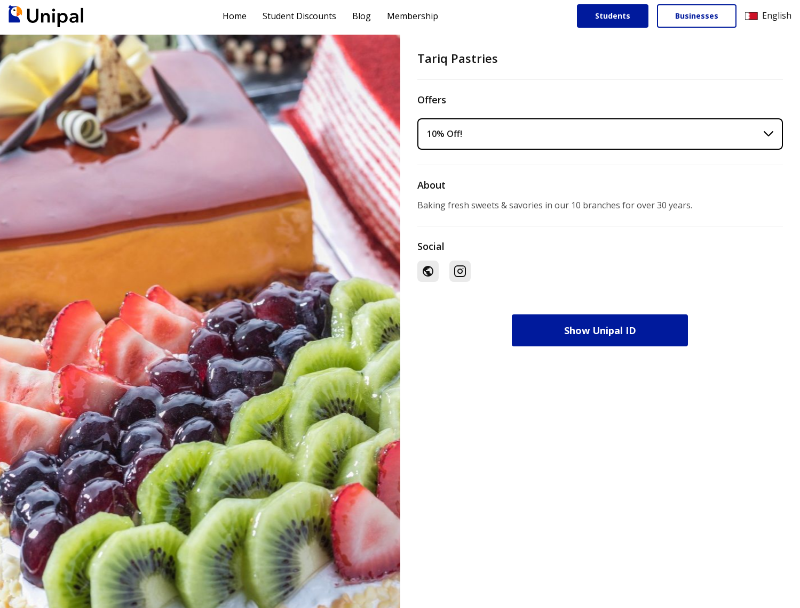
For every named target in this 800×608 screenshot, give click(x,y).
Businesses (696, 16)
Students (612, 16)
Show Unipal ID (600, 330)
